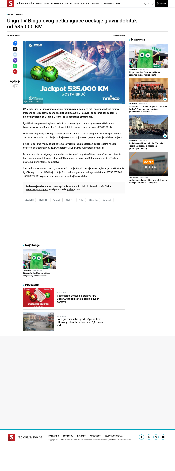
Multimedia (97, 4)
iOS (83, 186)
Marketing (53, 436)
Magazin (68, 4)
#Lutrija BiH (29, 200)
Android (76, 186)
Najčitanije (32, 245)
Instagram (42, 189)
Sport (76, 4)
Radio (118, 4)
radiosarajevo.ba (71, 440)
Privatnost (95, 436)
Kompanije (19, 14)
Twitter (108, 186)
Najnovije (138, 39)
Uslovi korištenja (114, 436)
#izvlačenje (56, 200)
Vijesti (39, 4)
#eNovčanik (107, 200)
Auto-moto (85, 4)
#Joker (81, 200)
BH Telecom (133, 177)
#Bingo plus (93, 200)
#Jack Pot (69, 200)
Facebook (31, 189)
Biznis (46, 4)
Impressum (68, 436)
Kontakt (82, 436)
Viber (71, 189)
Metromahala (57, 4)
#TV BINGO (43, 200)
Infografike (109, 4)
